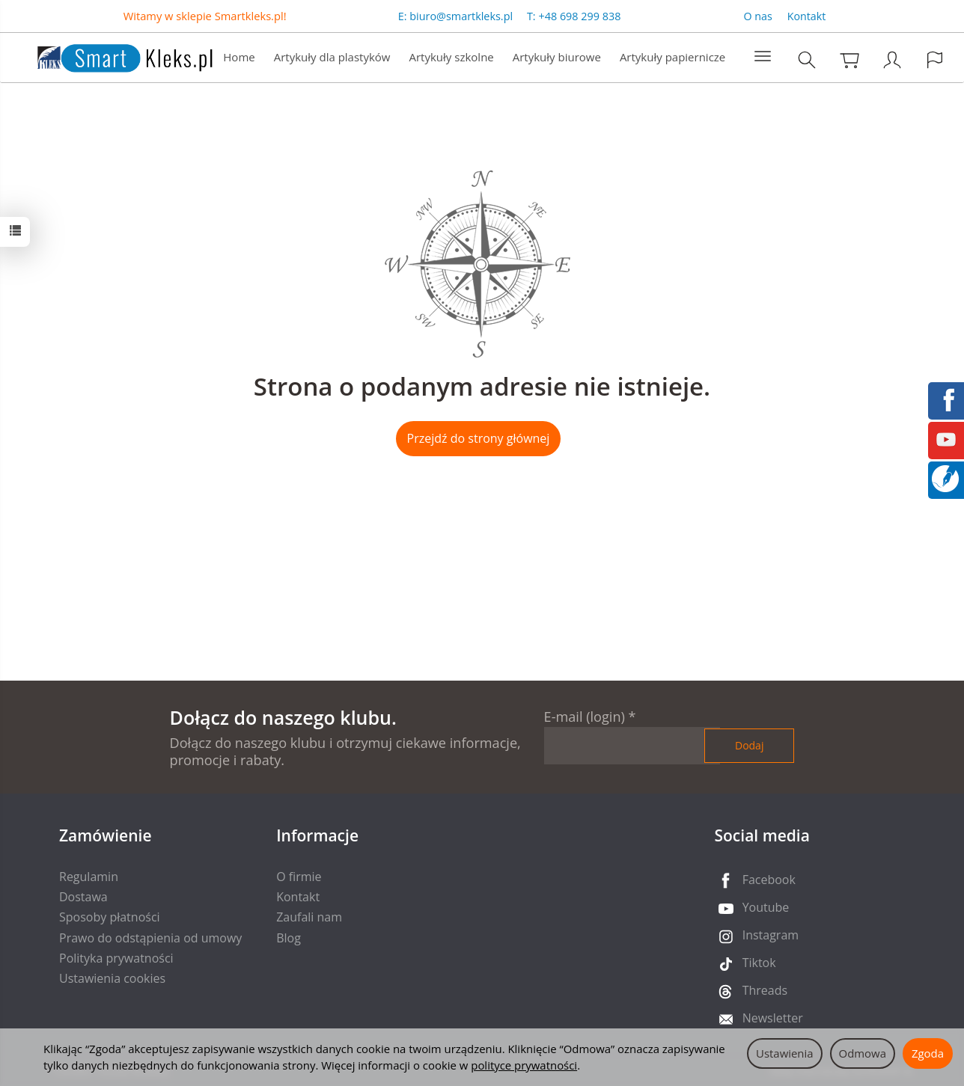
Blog (288, 938)
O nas (758, 16)
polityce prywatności (524, 1065)
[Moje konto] (892, 59)
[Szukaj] (807, 59)
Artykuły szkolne (451, 56)
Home (238, 56)
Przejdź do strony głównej (478, 438)
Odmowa (862, 1053)
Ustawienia (785, 1053)
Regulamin (88, 876)
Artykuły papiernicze (672, 56)
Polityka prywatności (116, 958)
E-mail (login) (584, 716)
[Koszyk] (849, 59)
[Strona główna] (110, 56)
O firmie (298, 876)
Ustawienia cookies (112, 978)
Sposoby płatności (109, 917)
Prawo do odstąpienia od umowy (150, 938)
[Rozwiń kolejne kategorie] (762, 57)
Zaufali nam (309, 917)
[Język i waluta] (935, 59)
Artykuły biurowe (557, 56)
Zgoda (928, 1053)
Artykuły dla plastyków (332, 56)
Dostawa (83, 897)
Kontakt (806, 16)
